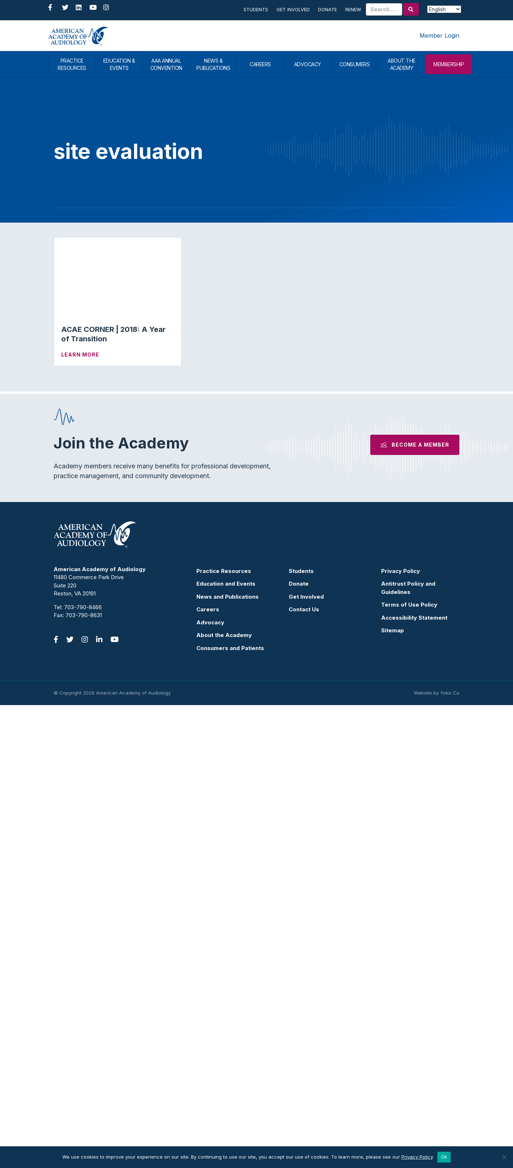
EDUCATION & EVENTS (119, 64)
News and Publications (227, 1059)
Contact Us (304, 1072)
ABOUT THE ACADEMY (402, 64)
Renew (353, 9)
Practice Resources (223, 1033)
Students (255, 9)
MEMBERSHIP (448, 64)
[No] (504, 1157)
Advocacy (210, 1085)
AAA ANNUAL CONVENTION (166, 64)
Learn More (80, 354)
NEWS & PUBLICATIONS (213, 64)
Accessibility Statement (414, 1080)
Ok (444, 1157)
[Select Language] (444, 9)
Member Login (439, 35)
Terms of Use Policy (409, 1067)
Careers (207, 1072)
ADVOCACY (307, 64)
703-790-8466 (83, 1070)
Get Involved (293, 9)
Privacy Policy (400, 1033)
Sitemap (392, 1093)
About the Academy (224, 1098)
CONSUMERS (354, 64)
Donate (327, 9)
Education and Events (225, 1046)
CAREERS (260, 64)
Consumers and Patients (230, 1111)
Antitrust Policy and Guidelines (408, 1050)
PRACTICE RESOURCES (72, 64)
